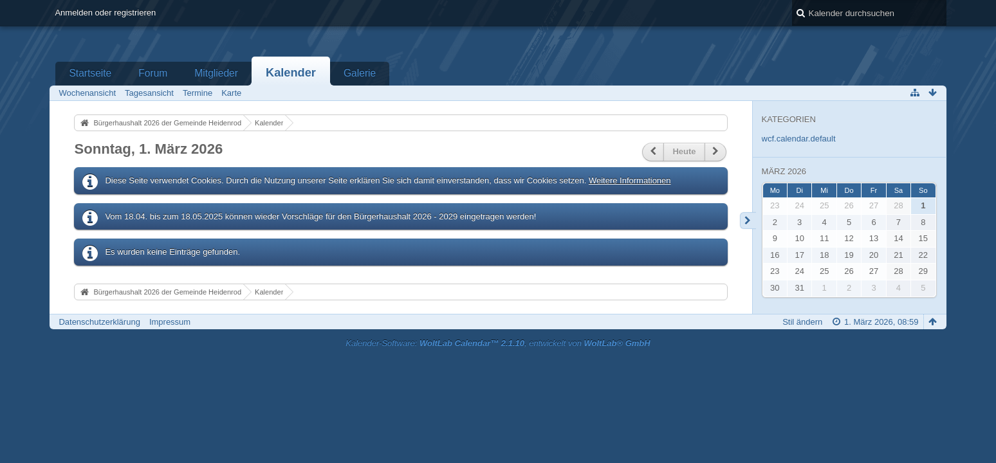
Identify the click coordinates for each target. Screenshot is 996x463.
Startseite (90, 73)
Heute (684, 151)
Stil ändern (802, 322)
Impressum (169, 322)
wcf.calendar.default (799, 138)
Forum (152, 73)
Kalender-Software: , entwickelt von (498, 343)
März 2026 (784, 171)
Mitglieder (216, 73)
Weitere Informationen (630, 180)
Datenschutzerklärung (99, 322)
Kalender (291, 72)
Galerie (360, 73)
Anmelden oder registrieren (105, 12)
